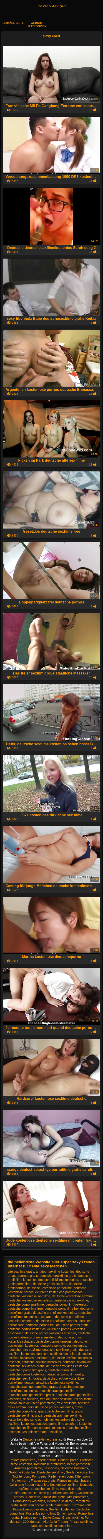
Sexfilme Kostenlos (74, 1468)
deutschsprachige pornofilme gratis (32, 1386)
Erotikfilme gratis (53, 1497)
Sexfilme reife (82, 1505)
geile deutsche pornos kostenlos (50, 1407)
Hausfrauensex (20, 1493)
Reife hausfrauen (58, 1505)
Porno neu (39, 1476)
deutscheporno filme (62, 1370)
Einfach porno (66, 1513)
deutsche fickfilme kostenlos (58, 1280)
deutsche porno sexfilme (71, 1300)
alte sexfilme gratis (21, 1271)
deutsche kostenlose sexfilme (73, 1296)
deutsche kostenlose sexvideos (30, 1300)
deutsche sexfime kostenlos (41, 1362)
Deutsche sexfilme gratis (51, 6)
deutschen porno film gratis (27, 1370)
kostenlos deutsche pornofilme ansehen (49, 1423)
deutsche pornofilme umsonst (57, 1321)
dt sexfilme (30, 1399)
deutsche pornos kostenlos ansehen (50, 1333)
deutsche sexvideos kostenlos (67, 1366)
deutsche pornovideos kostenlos (63, 1345)
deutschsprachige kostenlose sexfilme (51, 1382)
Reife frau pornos (32, 1505)
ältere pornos (47, 1460)
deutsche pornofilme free (25, 1308)
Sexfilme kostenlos (22, 1472)
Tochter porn (21, 1476)
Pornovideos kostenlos (29, 1501)
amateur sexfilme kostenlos (55, 1271)
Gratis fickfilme (72, 1517)
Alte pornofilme (77, 1497)
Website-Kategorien (37, 24)
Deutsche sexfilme (50, 1472)
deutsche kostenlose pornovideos (59, 1292)
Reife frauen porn (60, 1476)
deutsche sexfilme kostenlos (56, 1354)
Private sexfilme (81, 1521)
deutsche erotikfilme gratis (58, 1275)
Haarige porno (31, 1517)
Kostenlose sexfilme (64, 1484)
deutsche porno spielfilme (26, 1304)
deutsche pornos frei (40, 1325)
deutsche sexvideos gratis (26, 1366)
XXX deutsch (32, 1521)
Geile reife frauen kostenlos (29, 1484)
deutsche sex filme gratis (59, 1349)
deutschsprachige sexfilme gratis (31, 1395)
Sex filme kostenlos (79, 1472)
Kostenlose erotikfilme (49, 1464)
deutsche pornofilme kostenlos (54, 1312)
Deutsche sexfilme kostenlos (51, 1526)
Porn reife (33, 1497)
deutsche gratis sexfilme (50, 1284)
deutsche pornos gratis (72, 1325)
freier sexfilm (17, 1407)
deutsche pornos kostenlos (27, 1329)
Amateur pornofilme (28, 1468)
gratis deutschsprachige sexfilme (58, 1415)
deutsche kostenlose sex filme (29, 1296)
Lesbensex (51, 1468)
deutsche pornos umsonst (54, 1341)
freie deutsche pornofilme (37, 1403)
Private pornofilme (23, 1460)
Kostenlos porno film (40, 1513)
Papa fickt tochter (72, 1489)
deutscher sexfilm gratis (24, 1378)
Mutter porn (20, 1480)
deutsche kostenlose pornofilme (49, 1288)
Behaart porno (68, 1460)
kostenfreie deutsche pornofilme (30, 1419)
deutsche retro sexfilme (24, 1349)
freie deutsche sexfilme (73, 1403)
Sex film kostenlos (62, 1509)
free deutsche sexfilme (56, 1399)
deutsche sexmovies (77, 1362)
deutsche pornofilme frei (61, 1308)
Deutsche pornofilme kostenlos (54, 1493)
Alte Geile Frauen (55, 1521)
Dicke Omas (51, 1517)
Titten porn (82, 1476)
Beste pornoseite (79, 1464)
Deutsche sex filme (44, 1489)
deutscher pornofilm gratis (64, 1374)
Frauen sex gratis (43, 1480)
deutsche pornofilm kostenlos (66, 1304)
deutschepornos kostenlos (26, 1374)
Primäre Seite (13, 23)
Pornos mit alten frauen (73, 1480)
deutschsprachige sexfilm (56, 1391)
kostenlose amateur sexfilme (42, 1432)
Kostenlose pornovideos (30, 1509)
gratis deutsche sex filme (55, 1411)
